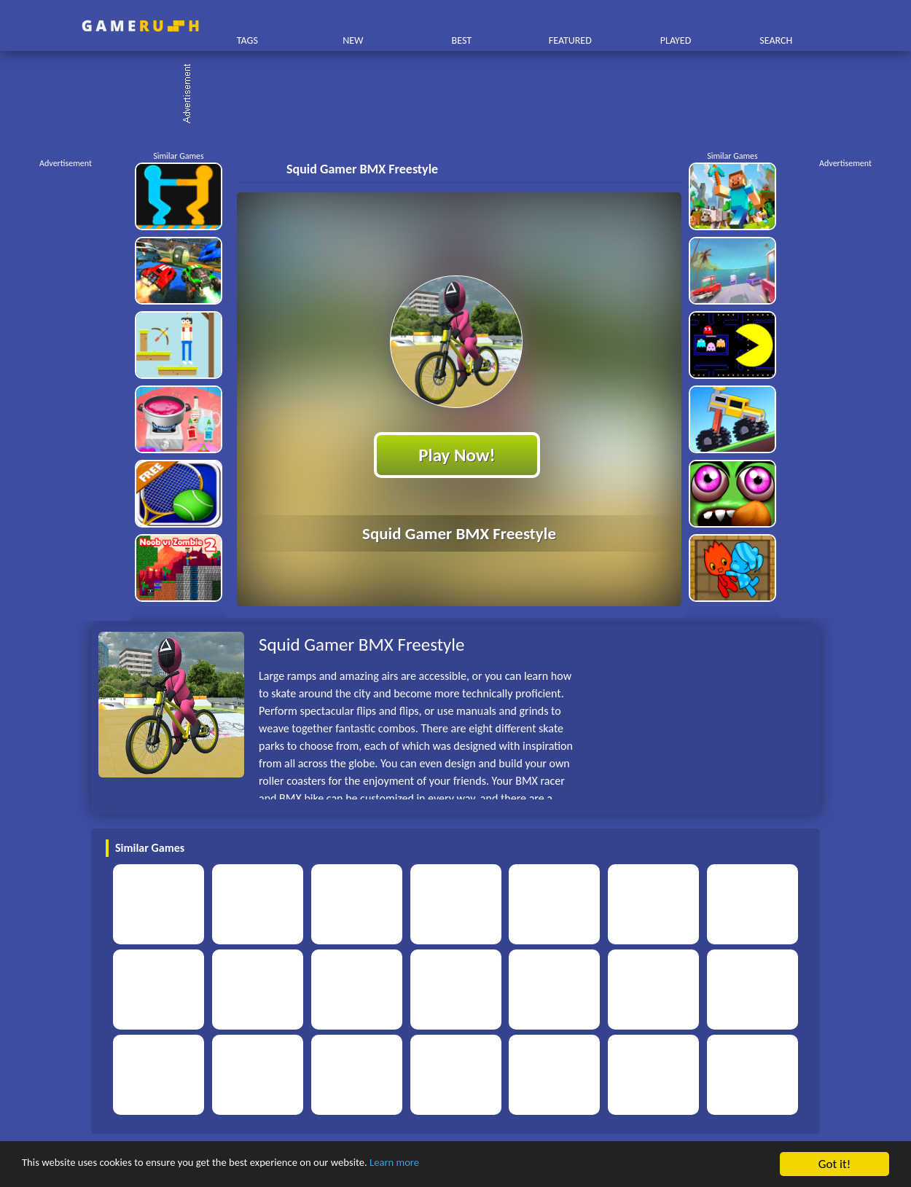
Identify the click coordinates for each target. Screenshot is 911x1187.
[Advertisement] (463, 95)
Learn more (455, 1164)
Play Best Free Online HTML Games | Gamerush (140, 25)
